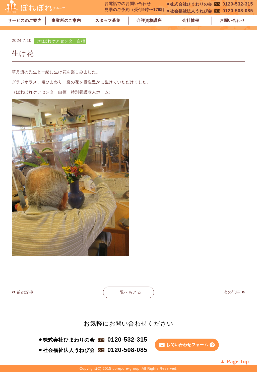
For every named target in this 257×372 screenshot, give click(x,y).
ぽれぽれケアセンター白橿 (60, 41)
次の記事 (234, 292)
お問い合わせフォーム (187, 345)
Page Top (238, 361)
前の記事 (23, 292)
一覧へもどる (128, 292)
